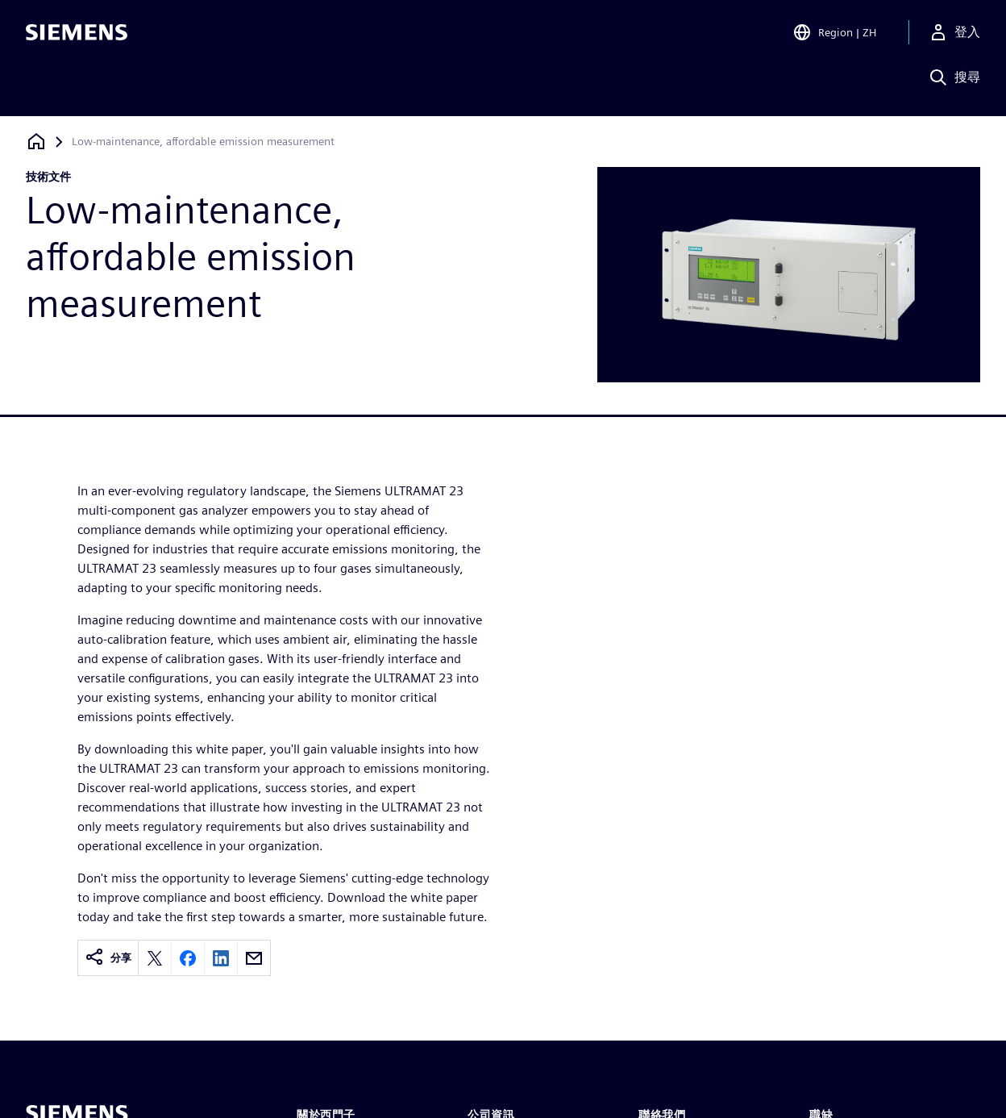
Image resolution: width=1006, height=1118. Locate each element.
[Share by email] (254, 958)
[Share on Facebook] (188, 958)
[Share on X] (155, 958)
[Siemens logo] (76, 35)
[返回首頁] (36, 141)
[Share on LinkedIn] (221, 958)
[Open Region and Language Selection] (834, 35)
